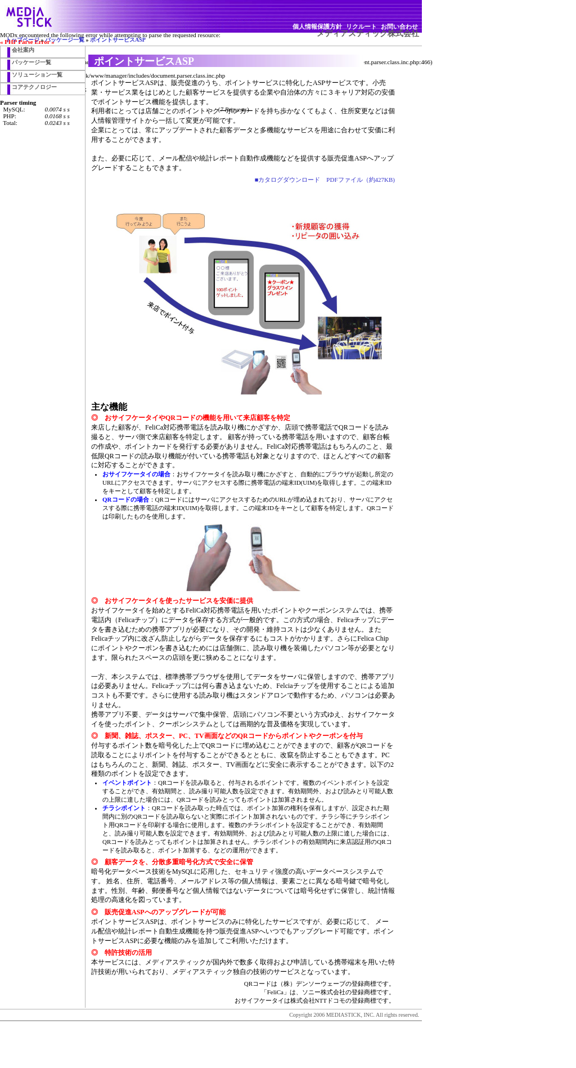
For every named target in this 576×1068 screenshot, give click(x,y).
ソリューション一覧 (37, 75)
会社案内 (23, 50)
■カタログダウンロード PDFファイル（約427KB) (325, 179)
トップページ (22, 40)
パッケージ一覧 (64, 40)
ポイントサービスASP (118, 40)
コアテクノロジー (34, 87)
